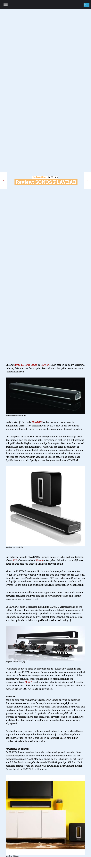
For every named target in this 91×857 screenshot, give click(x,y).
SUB (15, 560)
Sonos (34, 364)
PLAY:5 (28, 682)
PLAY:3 (39, 560)
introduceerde (22, 364)
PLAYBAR (46, 364)
